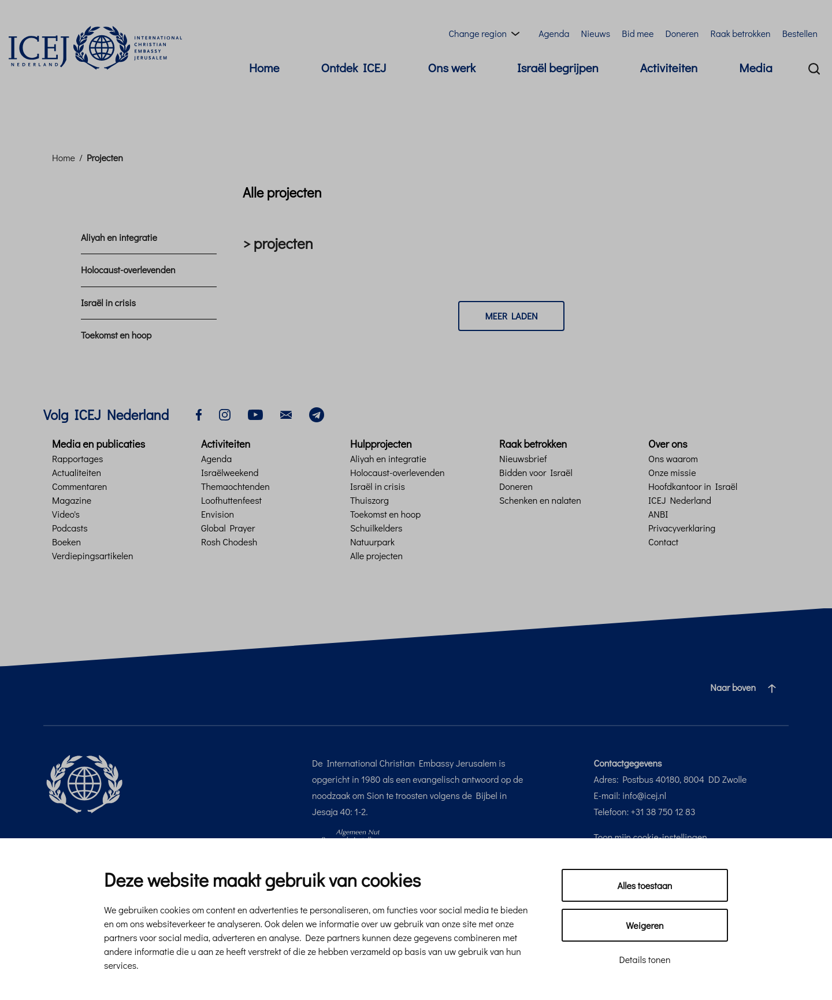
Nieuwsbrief (523, 458)
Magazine (71, 500)
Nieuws (595, 33)
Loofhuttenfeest (231, 500)
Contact (663, 542)
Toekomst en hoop (116, 335)
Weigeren (644, 925)
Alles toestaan (645, 885)
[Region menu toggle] (486, 33)
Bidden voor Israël (536, 472)
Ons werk (452, 68)
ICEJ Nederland (679, 500)
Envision (217, 514)
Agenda (553, 33)
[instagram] (224, 413)
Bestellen (800, 33)
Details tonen (644, 959)
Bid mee (637, 33)
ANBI (658, 514)
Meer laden (511, 316)
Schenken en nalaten (540, 500)
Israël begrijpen (558, 68)
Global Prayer (228, 528)
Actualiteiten (76, 472)
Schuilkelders (376, 528)
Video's (66, 514)
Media (755, 68)
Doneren (682, 33)
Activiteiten (668, 68)
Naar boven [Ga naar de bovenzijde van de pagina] (747, 687)
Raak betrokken (740, 33)
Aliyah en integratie (119, 237)
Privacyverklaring (681, 528)
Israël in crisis (108, 302)
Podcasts (70, 528)
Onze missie (672, 472)
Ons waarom (673, 458)
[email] (286, 413)
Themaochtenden (235, 486)
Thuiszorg (369, 500)
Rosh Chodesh (229, 542)
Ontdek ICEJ (354, 68)
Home (264, 68)
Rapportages (77, 458)
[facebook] (198, 413)
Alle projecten (376, 555)
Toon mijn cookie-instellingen (650, 837)
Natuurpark (372, 542)
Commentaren (79, 486)
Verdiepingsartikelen (92, 555)
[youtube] (255, 413)
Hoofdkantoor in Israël (692, 486)
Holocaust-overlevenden (128, 269)
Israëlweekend (229, 472)
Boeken (66, 542)
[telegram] (316, 413)
